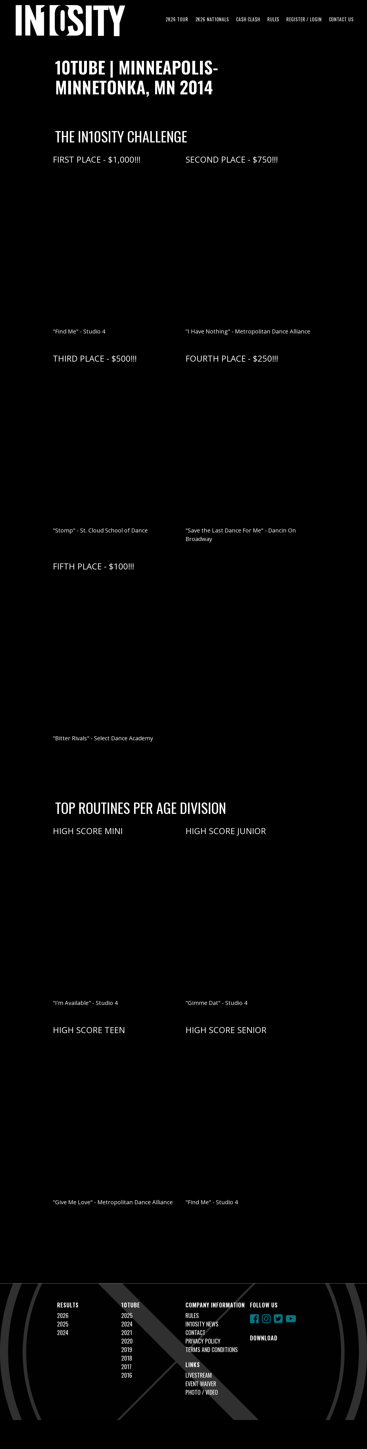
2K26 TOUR (177, 19)
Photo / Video (201, 1392)
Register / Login (304, 19)
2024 (62, 1332)
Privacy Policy (202, 1341)
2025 (62, 1324)
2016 (126, 1375)
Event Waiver (200, 1383)
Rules (273, 19)
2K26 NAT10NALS (212, 19)
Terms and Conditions (211, 1349)
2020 (127, 1341)
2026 (62, 1315)
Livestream (198, 1375)
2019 (126, 1349)
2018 (126, 1358)
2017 (126, 1366)
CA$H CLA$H (248, 19)
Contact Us (341, 19)
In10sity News (201, 1324)
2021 (126, 1332)
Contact (195, 1332)
